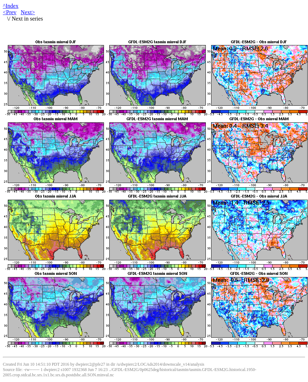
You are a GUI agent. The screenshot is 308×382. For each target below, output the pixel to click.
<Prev (9, 12)
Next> (28, 12)
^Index (10, 6)
